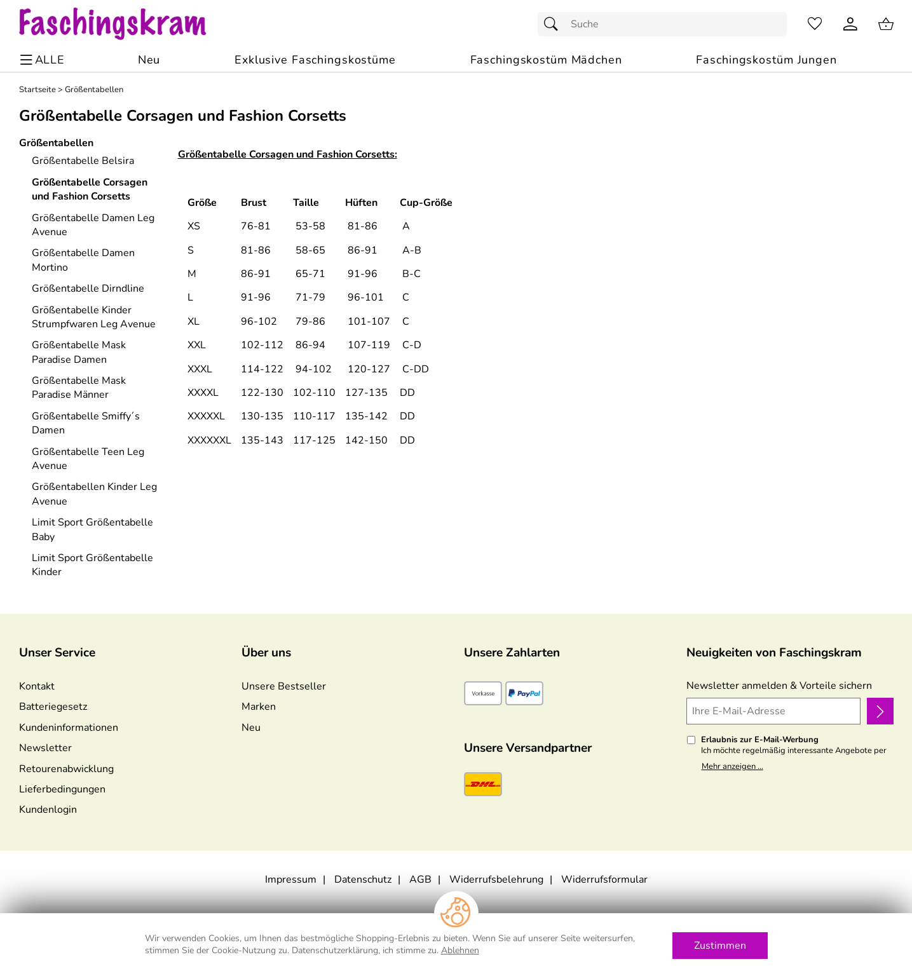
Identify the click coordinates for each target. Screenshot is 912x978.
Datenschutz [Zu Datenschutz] (362, 879)
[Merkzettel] (814, 24)
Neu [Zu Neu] (251, 728)
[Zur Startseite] (125, 24)
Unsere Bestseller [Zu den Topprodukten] (284, 686)
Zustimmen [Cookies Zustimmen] (720, 946)
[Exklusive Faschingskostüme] (315, 60)
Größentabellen (94, 90)
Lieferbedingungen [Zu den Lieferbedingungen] (62, 789)
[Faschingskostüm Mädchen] (546, 60)
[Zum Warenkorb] (886, 24)
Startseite (37, 90)
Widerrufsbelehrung (496, 879)
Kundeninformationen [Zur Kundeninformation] (68, 728)
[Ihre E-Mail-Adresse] (773, 711)
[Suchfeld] (662, 24)
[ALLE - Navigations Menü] (44, 60)
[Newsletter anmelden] (880, 711)
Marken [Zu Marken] (259, 707)
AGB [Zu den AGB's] (420, 879)
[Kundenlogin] (850, 24)
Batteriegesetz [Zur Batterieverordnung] (53, 707)
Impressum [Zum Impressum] (290, 879)
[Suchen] (554, 24)
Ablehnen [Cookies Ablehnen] (460, 950)
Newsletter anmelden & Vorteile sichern (779, 686)
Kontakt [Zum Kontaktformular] (37, 686)
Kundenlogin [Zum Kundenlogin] (48, 810)
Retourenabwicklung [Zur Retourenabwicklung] (66, 769)
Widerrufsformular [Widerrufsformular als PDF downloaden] (604, 879)
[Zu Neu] (149, 60)
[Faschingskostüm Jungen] (766, 60)
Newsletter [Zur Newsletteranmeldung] (45, 748)
